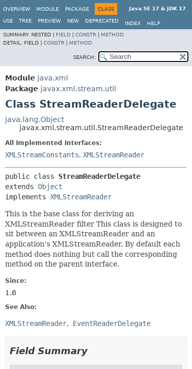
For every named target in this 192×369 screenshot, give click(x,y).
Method (112, 34)
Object (50, 186)
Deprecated (102, 21)
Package (77, 9)
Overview (16, 9)
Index (133, 23)
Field (63, 34)
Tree (25, 21)
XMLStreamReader (113, 155)
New (73, 21)
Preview (49, 21)
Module (47, 9)
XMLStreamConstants (42, 155)
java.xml (52, 78)
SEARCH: (84, 57)
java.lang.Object (34, 119)
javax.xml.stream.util (78, 89)
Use (8, 21)
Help (153, 23)
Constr (85, 34)
